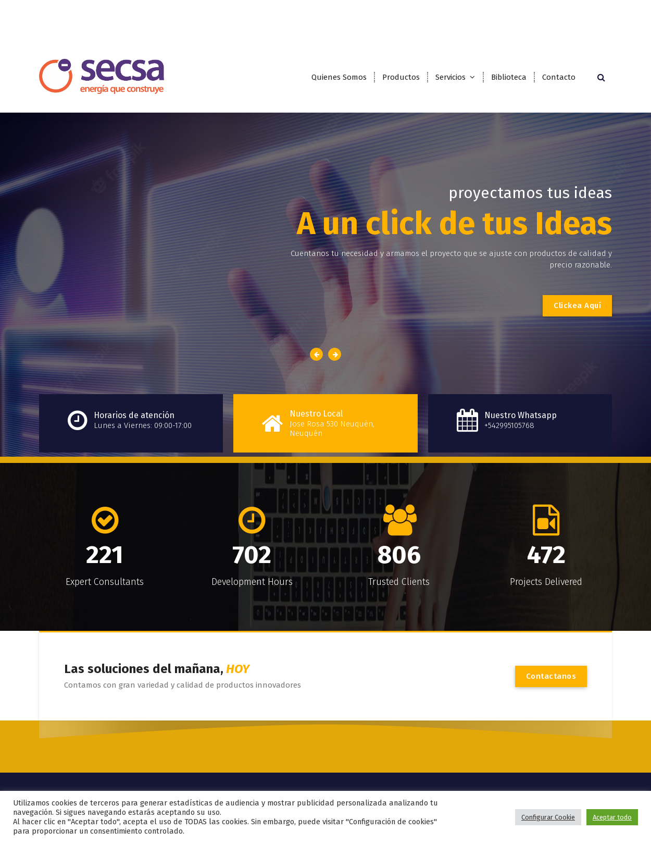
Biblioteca (509, 77)
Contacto (558, 77)
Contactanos (551, 676)
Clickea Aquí (577, 305)
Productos (401, 77)
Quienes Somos (339, 77)
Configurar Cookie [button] (548, 817)
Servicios (450, 77)
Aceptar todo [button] (612, 817)
